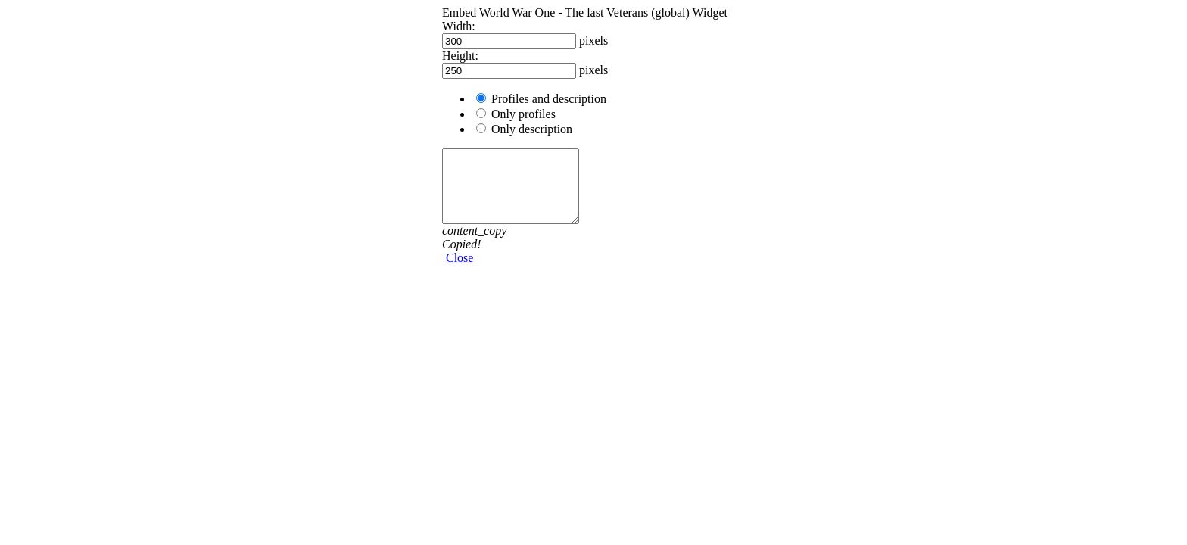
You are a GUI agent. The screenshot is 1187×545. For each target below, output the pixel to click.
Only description (531, 129)
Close (459, 257)
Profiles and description (548, 98)
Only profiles (523, 113)
